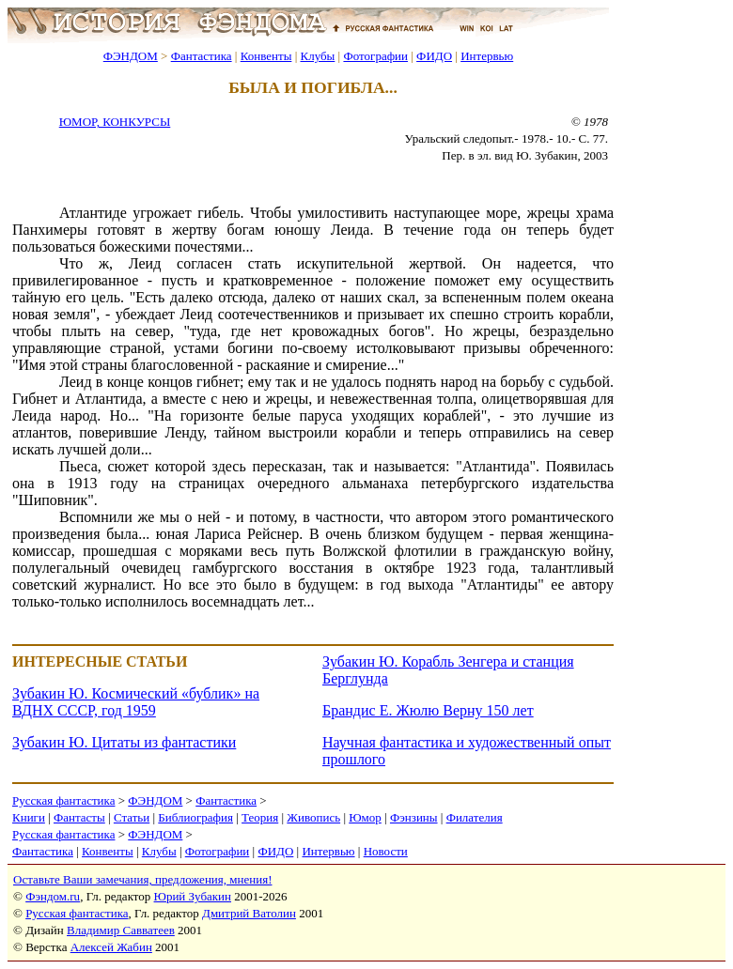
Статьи (131, 817)
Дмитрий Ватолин (249, 913)
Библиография (195, 817)
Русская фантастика (63, 800)
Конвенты (266, 56)
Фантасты (79, 817)
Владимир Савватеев (121, 930)
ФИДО (434, 56)
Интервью (486, 56)
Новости (386, 851)
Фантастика (201, 56)
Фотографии (375, 56)
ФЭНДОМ (130, 56)
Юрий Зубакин (192, 896)
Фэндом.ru (52, 896)
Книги (28, 817)
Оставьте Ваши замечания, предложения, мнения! (142, 879)
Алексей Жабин (111, 947)
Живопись (313, 817)
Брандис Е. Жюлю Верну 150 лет (428, 710)
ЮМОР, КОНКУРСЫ (115, 122)
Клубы (317, 56)
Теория (260, 817)
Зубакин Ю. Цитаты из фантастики (124, 742)
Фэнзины (414, 817)
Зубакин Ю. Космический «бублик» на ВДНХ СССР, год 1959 (135, 701)
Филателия (474, 817)
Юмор (365, 817)
